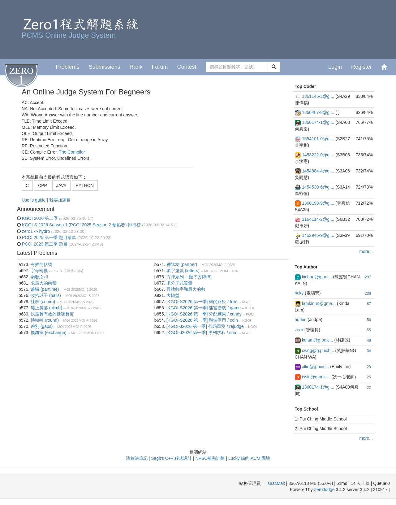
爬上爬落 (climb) (46, 307)
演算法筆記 (137, 458)
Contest (186, 67)
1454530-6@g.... (318, 187)
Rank (135, 67)
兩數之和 (39, 276)
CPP (42, 185)
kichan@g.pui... (317, 276)
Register (361, 67)
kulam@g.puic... (317, 339)
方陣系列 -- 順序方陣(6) (189, 276)
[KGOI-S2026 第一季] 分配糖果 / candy (204, 313)
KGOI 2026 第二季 (40, 218)
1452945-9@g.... (318, 235)
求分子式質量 (179, 283)
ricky (299, 292)
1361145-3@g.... (318, 96)
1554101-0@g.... (318, 138)
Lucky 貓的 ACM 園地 (249, 458)
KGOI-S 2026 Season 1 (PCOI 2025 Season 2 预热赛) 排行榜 (81, 224)
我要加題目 (60, 200)
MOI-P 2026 (88, 320)
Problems (67, 67)
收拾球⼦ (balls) (46, 295)
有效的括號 (41, 264)
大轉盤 (172, 295)
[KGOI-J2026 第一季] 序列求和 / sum (202, 332)
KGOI (246, 302)
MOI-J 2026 (88, 289)
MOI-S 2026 (90, 296)
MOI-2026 (71, 289)
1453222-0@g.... (318, 154)
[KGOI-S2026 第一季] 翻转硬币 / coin (202, 320)
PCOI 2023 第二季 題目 (44, 244)
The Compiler (72, 152)
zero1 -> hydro (36, 231)
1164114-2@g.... (318, 219)
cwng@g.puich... (318, 350)
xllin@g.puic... (315, 366)
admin (301, 319)
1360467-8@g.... (318, 112)
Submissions (104, 67)
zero (299, 329)
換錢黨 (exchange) (49, 332)
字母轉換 (39, 270)
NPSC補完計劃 (210, 458)
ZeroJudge (324, 489)
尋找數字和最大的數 (185, 289)
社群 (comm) (43, 301)
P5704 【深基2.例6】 (68, 271)
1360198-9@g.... (318, 203)
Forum (160, 67)
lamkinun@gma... (319, 303)
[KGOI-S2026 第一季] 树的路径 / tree (202, 301)
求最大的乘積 (44, 283)
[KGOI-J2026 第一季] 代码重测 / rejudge (205, 326)
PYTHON (85, 185)
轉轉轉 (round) (45, 320)
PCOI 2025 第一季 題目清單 (49, 237)
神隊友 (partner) (181, 264)
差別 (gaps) (42, 326)
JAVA (61, 185)
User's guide (34, 200)
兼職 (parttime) (45, 289)
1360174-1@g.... (318, 122)
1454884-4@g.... (318, 170)
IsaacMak (275, 483)
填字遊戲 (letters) (183, 270)
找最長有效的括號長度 (52, 313)
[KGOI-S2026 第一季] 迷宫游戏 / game (203, 307)
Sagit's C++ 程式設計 (171, 458)
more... (366, 251)
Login (335, 67)
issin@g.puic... (316, 376)
